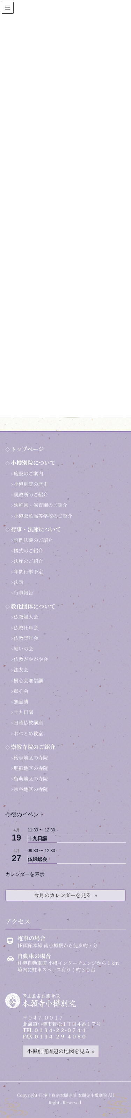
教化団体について (33, 606)
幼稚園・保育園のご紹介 (40, 504)
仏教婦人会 (26, 616)
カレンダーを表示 (24, 874)
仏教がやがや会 (31, 659)
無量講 (21, 701)
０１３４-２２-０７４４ (60, 1030)
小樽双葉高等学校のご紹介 (43, 515)
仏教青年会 (26, 638)
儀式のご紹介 (28, 550)
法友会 (21, 669)
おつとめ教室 (28, 733)
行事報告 (23, 592)
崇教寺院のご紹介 (33, 747)
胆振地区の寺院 (31, 767)
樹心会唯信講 (28, 680)
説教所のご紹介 (31, 494)
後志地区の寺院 (31, 757)
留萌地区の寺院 (31, 778)
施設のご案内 (28, 473)
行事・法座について (36, 529)
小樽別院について (33, 463)
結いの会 (23, 648)
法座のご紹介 (28, 560)
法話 (18, 581)
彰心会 (21, 690)
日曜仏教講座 (28, 722)
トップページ (27, 449)
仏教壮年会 (26, 627)
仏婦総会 (37, 859)
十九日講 (23, 711)
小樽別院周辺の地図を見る (58, 1051)
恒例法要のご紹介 (33, 539)
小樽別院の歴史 (31, 483)
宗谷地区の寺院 (31, 789)
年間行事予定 (28, 571)
